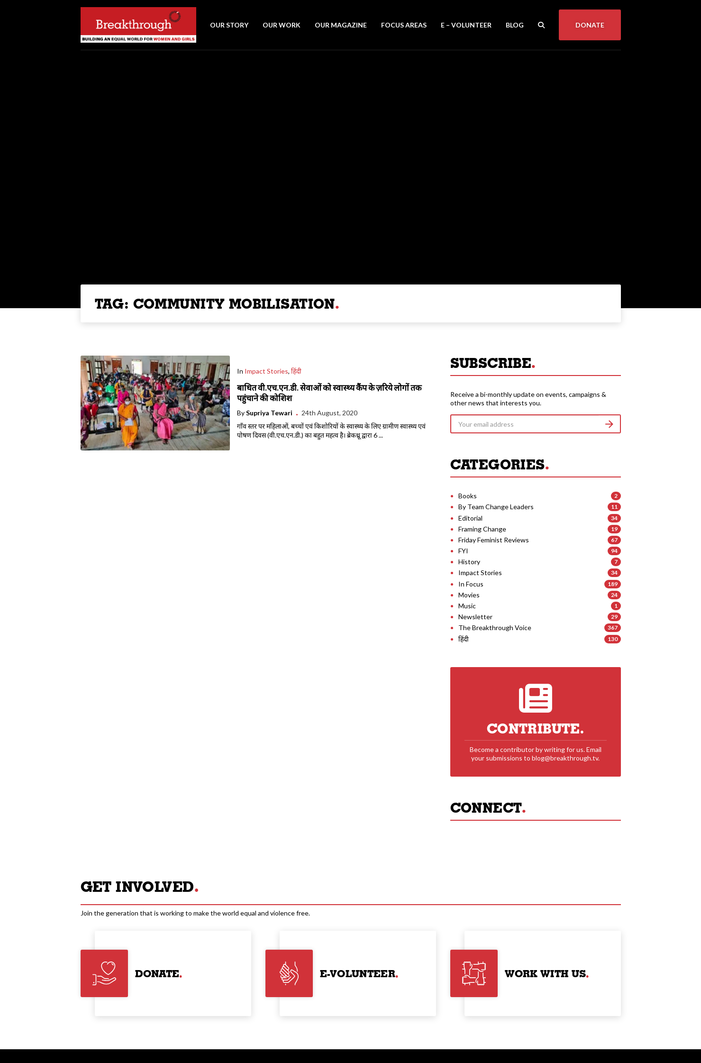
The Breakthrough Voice (494, 627)
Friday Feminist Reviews (493, 540)
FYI (463, 551)
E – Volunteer (466, 25)
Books (467, 496)
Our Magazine (341, 25)
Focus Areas (404, 25)
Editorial (470, 518)
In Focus (470, 584)
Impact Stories (266, 371)
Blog (515, 25)
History (469, 562)
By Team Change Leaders (496, 507)
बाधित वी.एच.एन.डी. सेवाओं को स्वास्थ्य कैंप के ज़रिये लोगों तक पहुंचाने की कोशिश (329, 393)
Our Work (281, 25)
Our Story (229, 25)
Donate (589, 25)
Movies (469, 595)
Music (467, 606)
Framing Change (482, 529)
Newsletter (475, 617)
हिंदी (296, 371)
